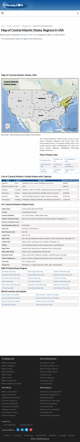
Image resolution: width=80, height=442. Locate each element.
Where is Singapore (8, 366)
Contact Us (18, 435)
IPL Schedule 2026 (46, 406)
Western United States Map (62, 271)
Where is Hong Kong (9, 363)
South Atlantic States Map (35, 288)
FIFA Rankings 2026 (47, 398)
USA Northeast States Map (62, 288)
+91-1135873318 (9, 425)
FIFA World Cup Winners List (50, 395)
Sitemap (71, 435)
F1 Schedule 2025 (46, 412)
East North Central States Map (11, 275)
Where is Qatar (7, 369)
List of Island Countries (10, 412)
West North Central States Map (37, 285)
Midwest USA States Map (61, 285)
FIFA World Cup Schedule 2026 (50, 392)
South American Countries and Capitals (47, 298)
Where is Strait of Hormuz (49, 369)
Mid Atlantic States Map (9, 271)
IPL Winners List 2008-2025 (49, 409)
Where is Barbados (8, 372)
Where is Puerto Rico (9, 381)
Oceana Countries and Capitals (45, 301)
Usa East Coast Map (60, 278)
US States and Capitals (9, 304)
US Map (9, 26)
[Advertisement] (40, 56)
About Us (8, 435)
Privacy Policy (29, 435)
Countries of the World (10, 403)
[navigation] (2, 13)
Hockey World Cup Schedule (50, 415)
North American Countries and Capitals (47, 295)
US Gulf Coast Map (7, 288)
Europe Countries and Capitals (11, 298)
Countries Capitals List (9, 400)
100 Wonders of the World (11, 398)
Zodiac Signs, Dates (47, 381)
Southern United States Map (62, 281)
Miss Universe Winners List (49, 366)
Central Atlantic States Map (36, 275)
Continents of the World (10, 406)
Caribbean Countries (9, 409)
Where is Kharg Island (9, 392)
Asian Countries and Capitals (10, 295)
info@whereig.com (26, 425)
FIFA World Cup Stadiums (49, 403)
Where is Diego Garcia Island (11, 383)
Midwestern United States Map (63, 275)
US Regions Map (26, 26)
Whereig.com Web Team (28, 35)
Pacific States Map (7, 281)
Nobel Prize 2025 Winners (49, 372)
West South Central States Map (11, 285)
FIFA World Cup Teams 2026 (50, 400)
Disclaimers (53, 435)
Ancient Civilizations (9, 415)
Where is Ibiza (6, 375)
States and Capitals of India (44, 304)
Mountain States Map (34, 278)
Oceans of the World (9, 395)
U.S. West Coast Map (34, 281)
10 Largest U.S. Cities (47, 363)
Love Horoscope (45, 375)
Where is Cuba (7, 378)
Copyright (62, 435)
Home (3, 26)
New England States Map (35, 271)
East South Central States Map (11, 278)
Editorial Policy (41, 435)
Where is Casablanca (47, 378)
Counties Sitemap (46, 383)
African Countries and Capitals (11, 301)
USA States (16, 26)
